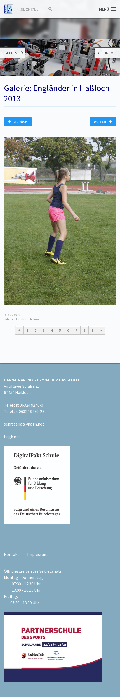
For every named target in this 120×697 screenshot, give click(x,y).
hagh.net (12, 436)
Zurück (17, 121)
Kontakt (11, 554)
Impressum (37, 554)
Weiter (103, 121)
